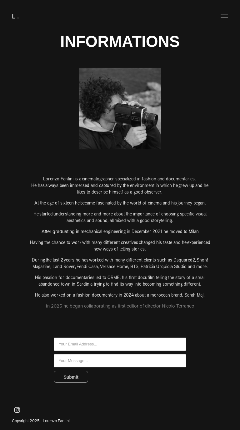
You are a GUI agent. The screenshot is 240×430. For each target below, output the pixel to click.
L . (15, 16)
